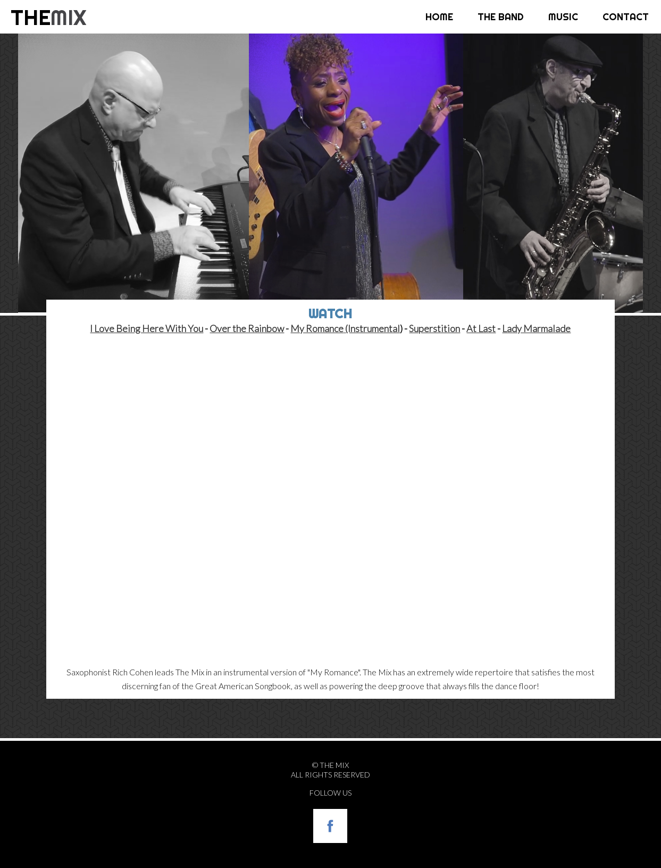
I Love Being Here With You (146, 328)
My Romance (317, 328)
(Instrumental (372, 328)
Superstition (434, 328)
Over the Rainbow (247, 328)
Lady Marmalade (536, 328)
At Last (481, 328)
